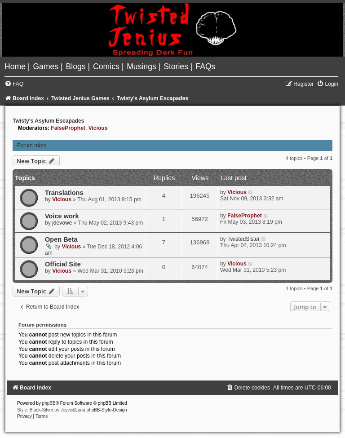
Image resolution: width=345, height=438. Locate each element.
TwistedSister (243, 239)
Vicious (98, 128)
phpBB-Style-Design (107, 409)
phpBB (49, 403)
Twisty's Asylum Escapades (48, 121)
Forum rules (31, 145)
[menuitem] (16, 66)
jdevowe (62, 223)
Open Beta (61, 239)
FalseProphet (68, 128)
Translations (64, 192)
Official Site (63, 264)
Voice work (62, 216)
